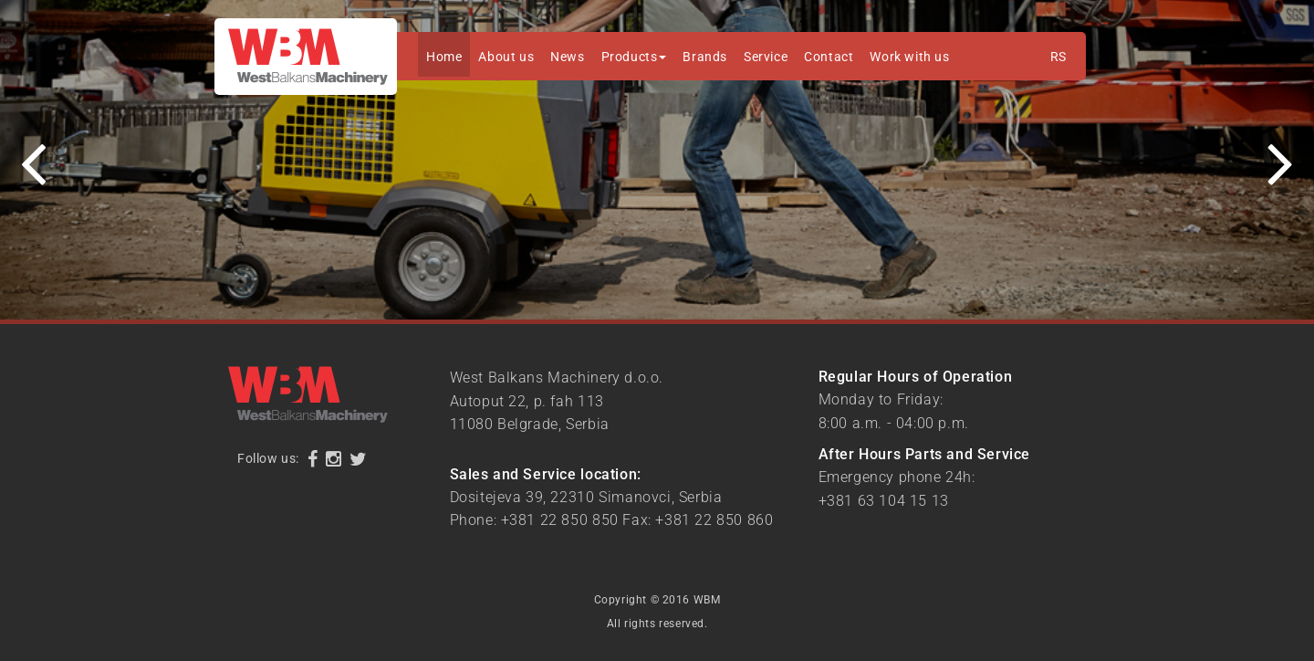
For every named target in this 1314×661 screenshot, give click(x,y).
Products (634, 56)
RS (1058, 56)
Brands (705, 56)
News (567, 56)
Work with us (909, 56)
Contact (828, 56)
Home (444, 56)
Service (765, 56)
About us (506, 56)
